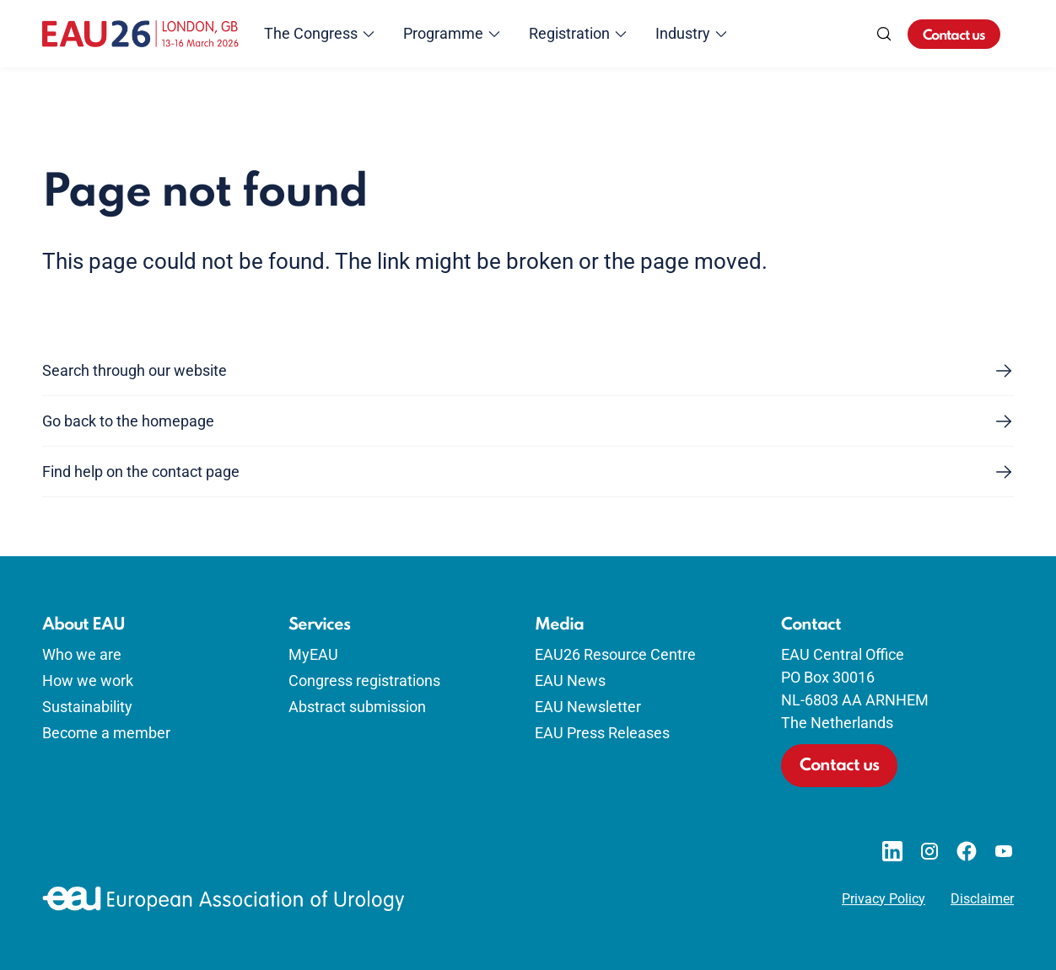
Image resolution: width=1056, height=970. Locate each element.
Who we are (81, 654)
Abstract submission (357, 706)
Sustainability (87, 706)
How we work (87, 680)
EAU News (570, 680)
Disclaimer (982, 899)
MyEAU (313, 654)
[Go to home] (140, 33)
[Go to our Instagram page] (929, 851)
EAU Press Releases (602, 733)
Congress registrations (364, 680)
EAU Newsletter (588, 706)
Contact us (954, 36)
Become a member (106, 733)
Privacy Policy (883, 899)
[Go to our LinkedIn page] (892, 851)
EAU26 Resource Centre (615, 654)
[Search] (884, 33)
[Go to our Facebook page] (966, 851)
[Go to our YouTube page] (1004, 851)
